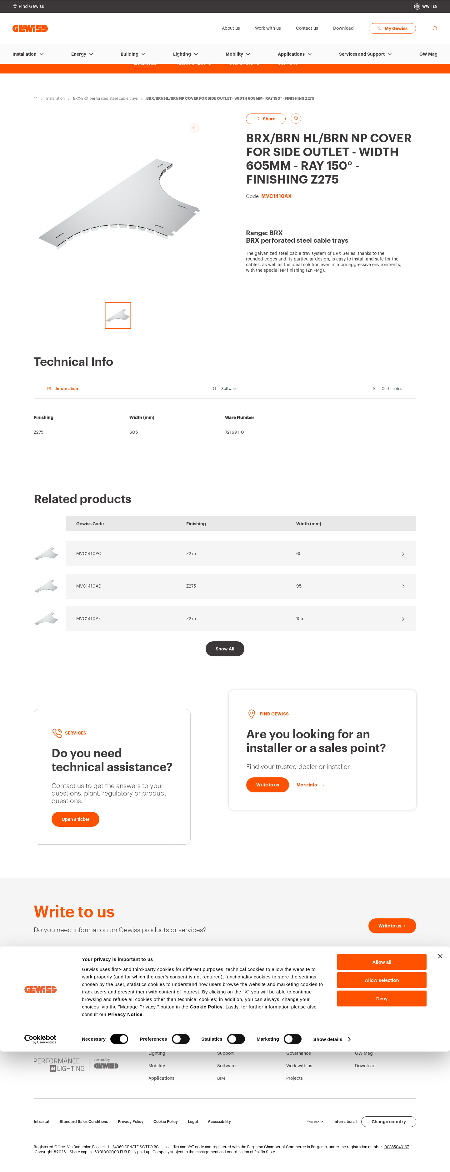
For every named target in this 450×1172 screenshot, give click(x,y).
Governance (298, 1053)
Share (271, 118)
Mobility (234, 54)
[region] (225, 427)
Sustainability (300, 1041)
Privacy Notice (125, 1134)
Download (365, 1066)
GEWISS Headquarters (240, 1028)
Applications (291, 54)
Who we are (298, 1016)
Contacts (226, 1016)
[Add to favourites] (301, 119)
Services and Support (362, 54)
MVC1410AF (88, 619)
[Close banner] (440, 1076)
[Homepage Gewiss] (30, 28)
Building (129, 54)
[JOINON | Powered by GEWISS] (76, 1040)
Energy (78, 54)
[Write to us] (267, 784)
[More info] (311, 784)
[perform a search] (435, 28)
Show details (327, 1159)
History (293, 1028)
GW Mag (428, 54)
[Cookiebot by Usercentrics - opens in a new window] (40, 1159)
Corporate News (371, 1016)
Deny (382, 1118)
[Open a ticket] (75, 819)
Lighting (182, 54)
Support (225, 1053)
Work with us (299, 1066)
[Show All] (225, 648)
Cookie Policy (206, 1126)
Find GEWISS (230, 1041)
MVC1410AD (89, 586)
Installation (24, 54)
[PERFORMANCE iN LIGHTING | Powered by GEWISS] (76, 1065)
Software (226, 1066)
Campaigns (367, 1028)
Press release (368, 1041)
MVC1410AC (88, 554)
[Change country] (426, 6)
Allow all (382, 1082)
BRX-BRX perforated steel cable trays (105, 98)
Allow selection (382, 1100)
